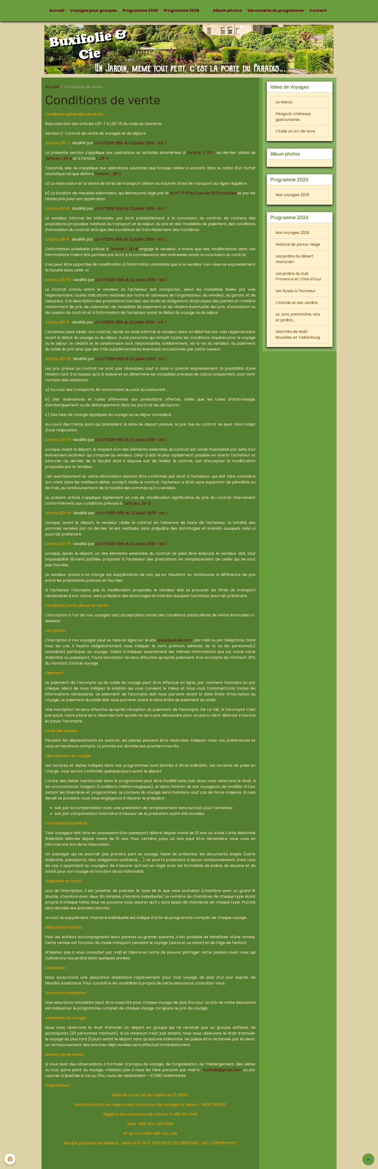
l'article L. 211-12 (137, 503)
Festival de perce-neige (298, 245)
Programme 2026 (181, 10)
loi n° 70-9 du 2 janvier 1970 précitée (207, 193)
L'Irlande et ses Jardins (297, 304)
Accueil (56, 10)
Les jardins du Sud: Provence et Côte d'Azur (299, 278)
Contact (318, 10)
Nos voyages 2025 (293, 195)
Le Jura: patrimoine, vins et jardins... (298, 319)
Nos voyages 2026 (293, 234)
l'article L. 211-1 (200, 152)
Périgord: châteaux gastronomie (293, 117)
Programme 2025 (140, 10)
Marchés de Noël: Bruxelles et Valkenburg (298, 336)
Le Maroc (284, 102)
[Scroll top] (368, 1159)
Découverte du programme (276, 10)
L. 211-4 (103, 158)
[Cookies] (10, 1159)
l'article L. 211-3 (59, 158)
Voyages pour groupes (93, 10)
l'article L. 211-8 (124, 249)
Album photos (227, 10)
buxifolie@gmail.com (222, 1070)
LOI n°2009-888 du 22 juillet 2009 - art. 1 (131, 143)
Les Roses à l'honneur (296, 292)
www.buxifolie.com (174, 640)
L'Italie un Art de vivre (296, 131)
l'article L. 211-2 (108, 174)
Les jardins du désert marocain (295, 260)
